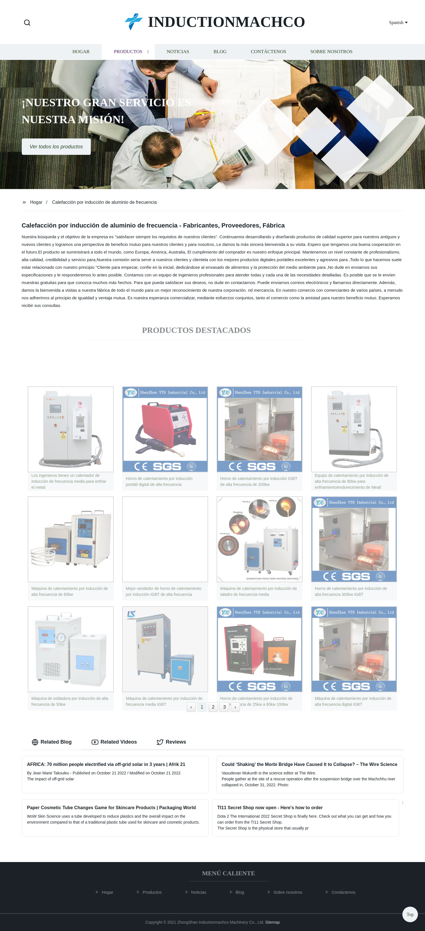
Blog (219, 52)
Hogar (80, 52)
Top (410, 913)
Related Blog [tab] (52, 742)
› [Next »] (235, 707)
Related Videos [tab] (114, 742)
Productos (128, 52)
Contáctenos (268, 52)
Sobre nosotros (331, 52)
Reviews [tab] (171, 742)
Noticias (178, 52)
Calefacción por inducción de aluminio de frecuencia (104, 202)
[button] (27, 23)
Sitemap (272, 922)
